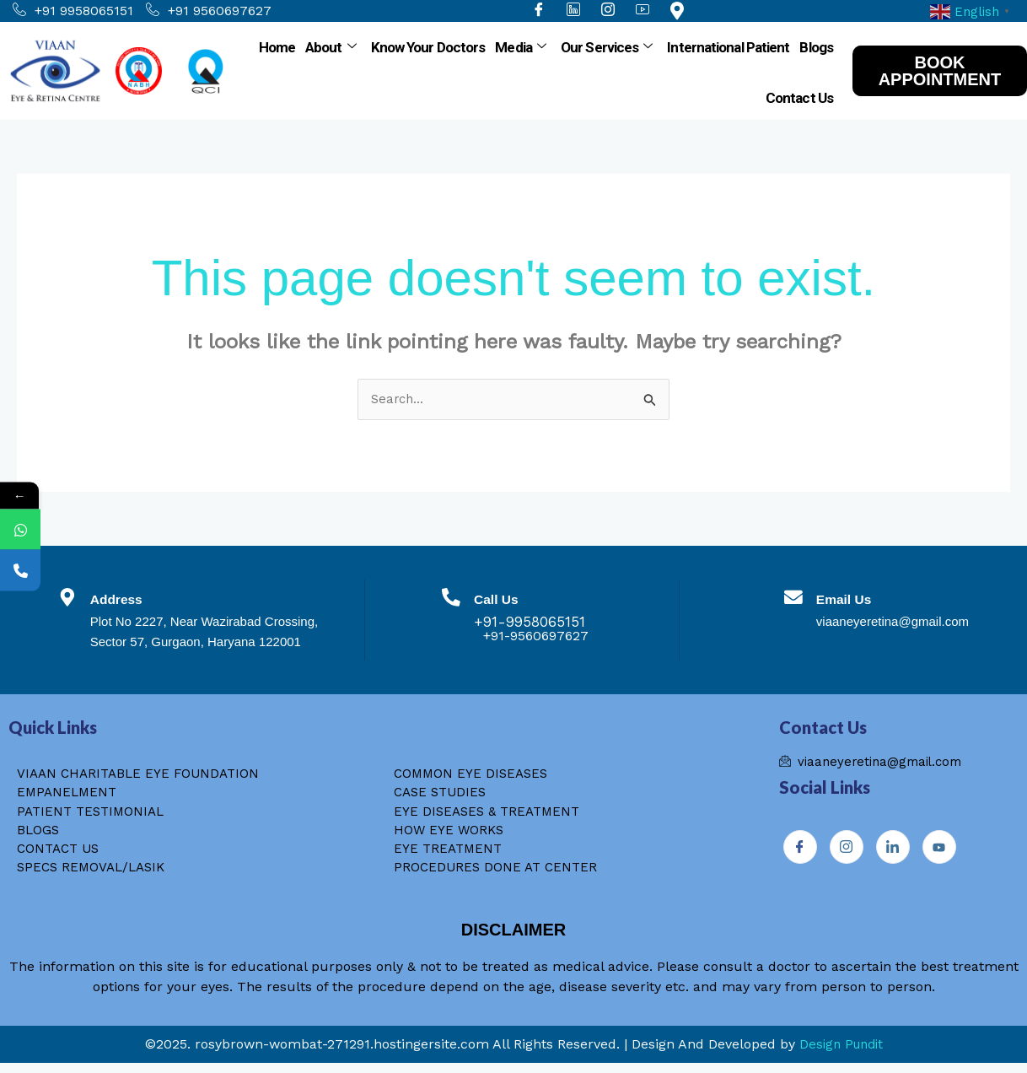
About (330, 47)
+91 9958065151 (73, 11)
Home (277, 47)
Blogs (816, 47)
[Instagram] (846, 850)
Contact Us (799, 97)
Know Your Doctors (428, 47)
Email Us (851, 599)
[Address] (71, 603)
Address (132, 599)
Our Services (606, 47)
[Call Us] (451, 603)
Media (520, 47)
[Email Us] (789, 603)
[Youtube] (939, 850)
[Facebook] (800, 850)
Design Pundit (841, 1054)
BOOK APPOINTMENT (940, 71)
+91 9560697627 (209, 11)
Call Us (506, 599)
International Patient (728, 47)
